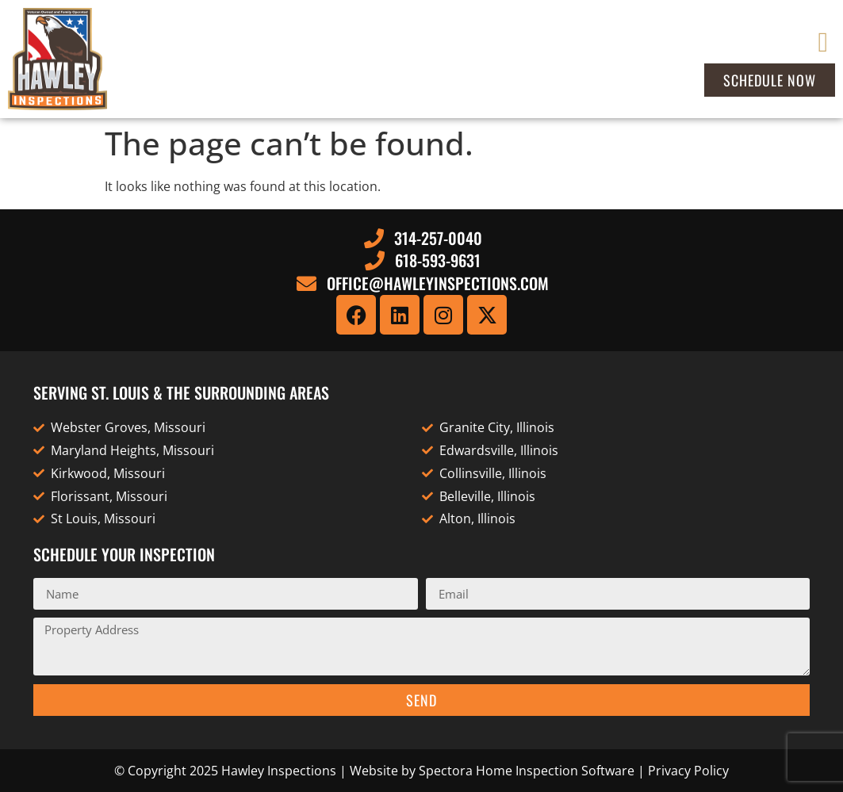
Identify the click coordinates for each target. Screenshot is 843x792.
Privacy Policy (688, 770)
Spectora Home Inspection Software (526, 770)
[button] (823, 42)
